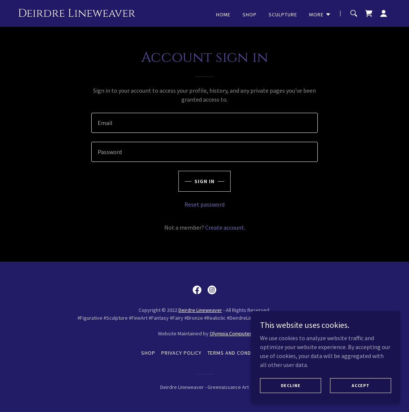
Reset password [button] (204, 204)
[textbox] (204, 123)
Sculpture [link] (283, 14)
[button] (320, 14)
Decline (291, 385)
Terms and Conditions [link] (237, 352)
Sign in (204, 181)
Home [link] (223, 14)
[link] (76, 14)
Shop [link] (249, 14)
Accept (361, 385)
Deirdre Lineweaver (200, 310)
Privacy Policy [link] (181, 352)
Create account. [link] (225, 227)
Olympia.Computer (230, 333)
